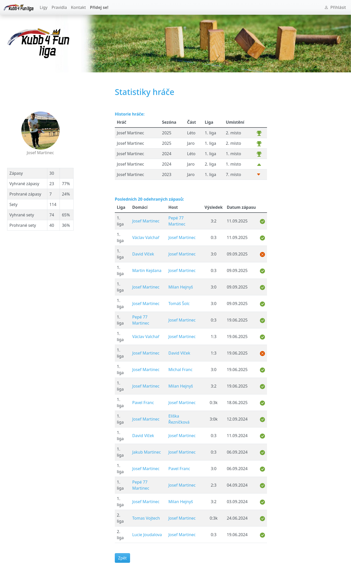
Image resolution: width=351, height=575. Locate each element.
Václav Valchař (145, 237)
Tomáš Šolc (179, 303)
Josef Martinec (145, 221)
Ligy (44, 7)
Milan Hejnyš (180, 287)
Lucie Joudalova (147, 534)
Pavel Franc (143, 402)
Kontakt (78, 7)
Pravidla (59, 7)
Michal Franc (180, 369)
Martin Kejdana (146, 270)
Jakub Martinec (146, 452)
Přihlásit (335, 7)
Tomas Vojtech (146, 518)
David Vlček (143, 254)
